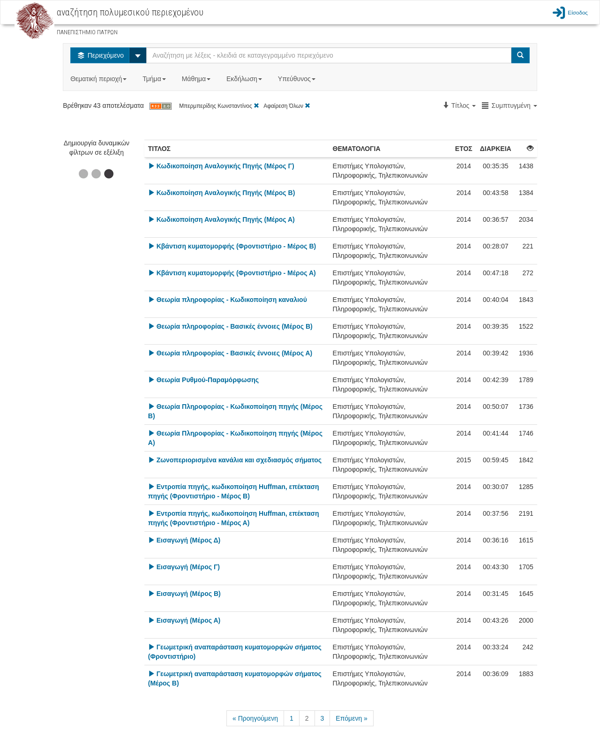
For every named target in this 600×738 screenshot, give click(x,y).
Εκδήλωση (245, 79)
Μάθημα (197, 79)
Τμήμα (154, 79)
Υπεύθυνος (297, 79)
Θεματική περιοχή (99, 79)
